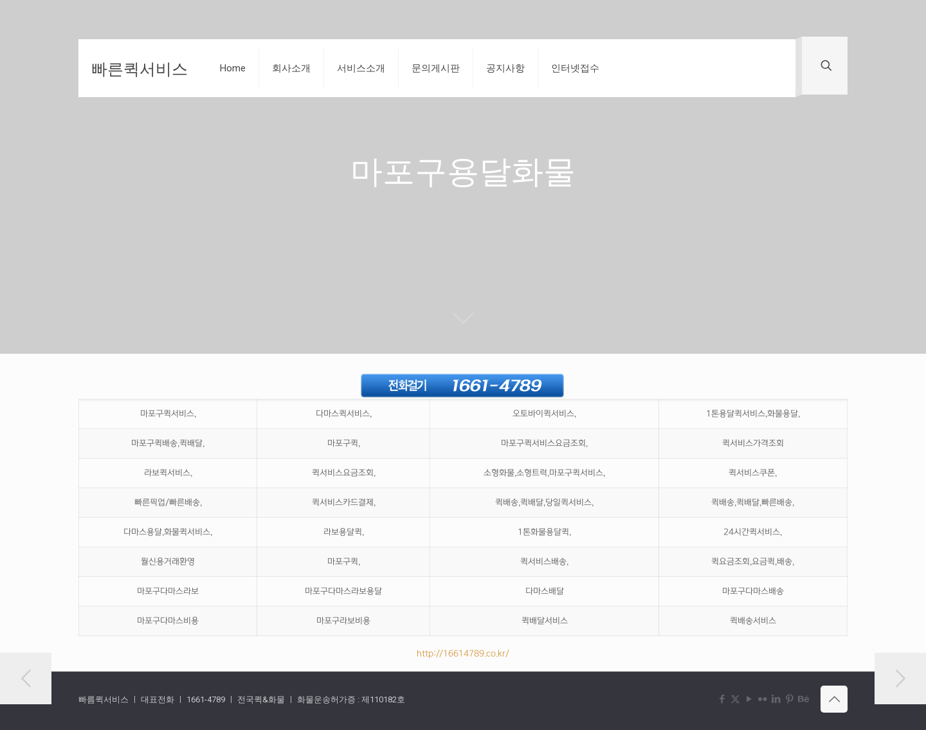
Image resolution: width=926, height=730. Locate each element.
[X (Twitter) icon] (735, 699)
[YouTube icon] (749, 699)
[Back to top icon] (834, 699)
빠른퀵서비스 (139, 68)
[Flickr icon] (762, 699)
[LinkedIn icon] (776, 699)
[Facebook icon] (722, 699)
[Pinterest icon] (789, 699)
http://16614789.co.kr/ (463, 653)
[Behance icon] (803, 699)
